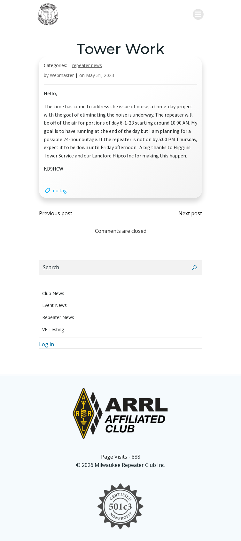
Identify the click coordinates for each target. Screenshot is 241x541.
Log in (46, 344)
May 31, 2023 (100, 75)
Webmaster (62, 75)
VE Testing (53, 329)
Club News (53, 293)
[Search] (194, 267)
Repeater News (87, 65)
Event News (54, 305)
